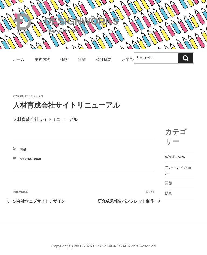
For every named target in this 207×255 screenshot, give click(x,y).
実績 (82, 59)
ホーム (18, 59)
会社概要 (103, 59)
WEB (37, 159)
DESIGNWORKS (81, 21)
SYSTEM (26, 159)
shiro (38, 96)
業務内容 (42, 59)
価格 (64, 59)
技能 (168, 193)
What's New (175, 157)
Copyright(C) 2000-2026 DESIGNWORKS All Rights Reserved (103, 246)
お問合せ (129, 59)
